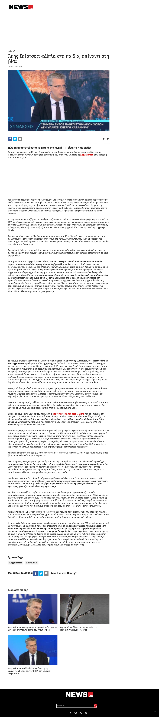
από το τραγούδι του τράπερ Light (68, 414)
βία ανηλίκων (31, 563)
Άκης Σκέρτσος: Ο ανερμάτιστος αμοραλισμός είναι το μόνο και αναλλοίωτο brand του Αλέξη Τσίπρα (32, 628)
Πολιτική (11, 51)
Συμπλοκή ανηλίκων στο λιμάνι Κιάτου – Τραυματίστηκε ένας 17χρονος (78, 628)
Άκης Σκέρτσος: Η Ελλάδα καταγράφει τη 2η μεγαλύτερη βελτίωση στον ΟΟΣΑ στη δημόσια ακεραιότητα (29, 671)
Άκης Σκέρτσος (15, 563)
